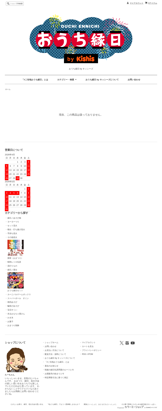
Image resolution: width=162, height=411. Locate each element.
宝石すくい (12, 310)
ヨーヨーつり (13, 222)
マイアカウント (136, 3)
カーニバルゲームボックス (19, 294)
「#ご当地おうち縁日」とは (35, 79)
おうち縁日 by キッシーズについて (102, 79)
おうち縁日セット (15, 282)
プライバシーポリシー (91, 350)
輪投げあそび (13, 306)
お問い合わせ (134, 79)
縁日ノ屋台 (12, 270)
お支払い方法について (54, 350)
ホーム (8, 89)
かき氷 (10, 318)
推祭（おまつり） (15, 249)
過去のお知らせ (51, 366)
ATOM (90, 354)
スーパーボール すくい (18, 298)
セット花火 (12, 225)
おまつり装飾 (13, 325)
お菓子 (10, 321)
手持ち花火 (12, 233)
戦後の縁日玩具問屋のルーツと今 (59, 370)
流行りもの (12, 266)
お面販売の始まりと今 (54, 374)
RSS (84, 354)
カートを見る (88, 346)
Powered (137, 408)
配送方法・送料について (55, 354)
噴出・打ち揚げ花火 (16, 229)
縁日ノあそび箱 (14, 218)
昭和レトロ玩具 (14, 262)
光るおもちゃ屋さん (16, 314)
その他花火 (12, 237)
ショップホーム (51, 342)
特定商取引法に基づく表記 (56, 377)
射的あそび (12, 302)
